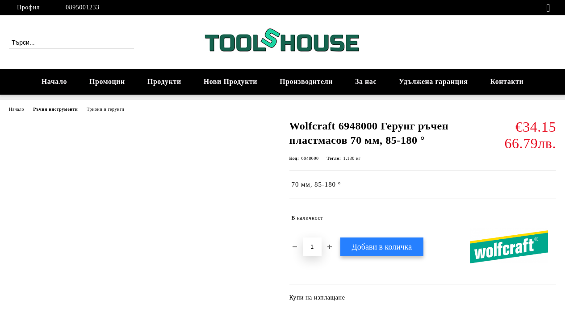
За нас (366, 81)
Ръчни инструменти (55, 109)
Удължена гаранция (433, 81)
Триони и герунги (105, 109)
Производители (306, 81)
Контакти (506, 81)
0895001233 (83, 7)
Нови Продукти (230, 81)
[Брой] (312, 246)
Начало (54, 81)
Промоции (107, 81)
